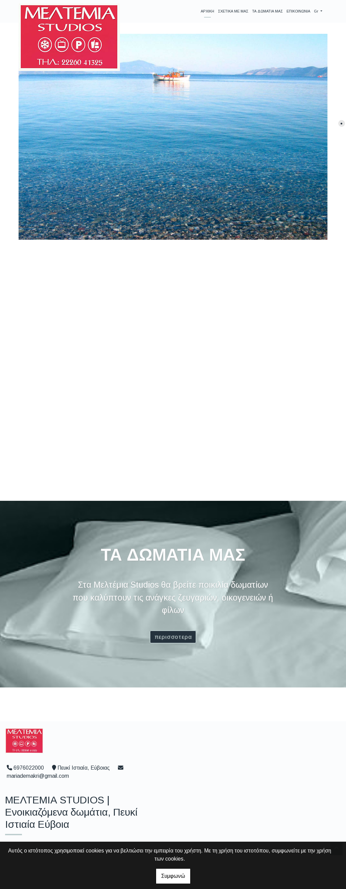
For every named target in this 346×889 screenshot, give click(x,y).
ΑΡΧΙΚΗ (207, 11)
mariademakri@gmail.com (38, 776)
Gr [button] (316, 11)
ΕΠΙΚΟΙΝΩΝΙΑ (298, 11)
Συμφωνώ (173, 876)
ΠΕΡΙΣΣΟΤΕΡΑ (173, 637)
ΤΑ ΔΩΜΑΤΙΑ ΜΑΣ (267, 11)
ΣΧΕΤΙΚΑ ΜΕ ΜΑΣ (233, 11)
